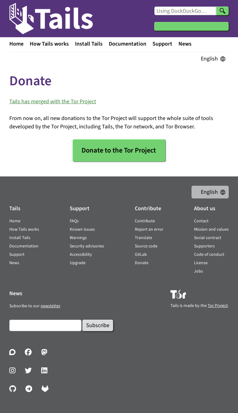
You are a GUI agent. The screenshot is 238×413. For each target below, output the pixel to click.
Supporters (204, 246)
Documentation (127, 44)
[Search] (222, 11)
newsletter (50, 306)
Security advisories (87, 246)
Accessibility (81, 254)
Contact (201, 221)
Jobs (198, 271)
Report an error (149, 229)
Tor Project (218, 306)
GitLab (141, 254)
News (185, 44)
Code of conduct (209, 254)
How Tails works (49, 44)
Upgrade (78, 263)
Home (16, 44)
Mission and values (211, 229)
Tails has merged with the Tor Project (52, 101)
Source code (146, 246)
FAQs (74, 221)
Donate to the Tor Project (119, 150)
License (201, 263)
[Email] (45, 325)
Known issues (82, 229)
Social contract (207, 238)
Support (162, 44)
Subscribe (97, 325)
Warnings (78, 238)
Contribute (145, 221)
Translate (143, 238)
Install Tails (89, 44)
